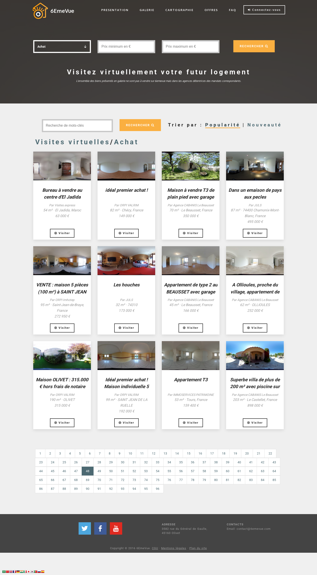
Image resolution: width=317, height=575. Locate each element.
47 (76, 471)
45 (52, 471)
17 (212, 453)
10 (130, 453)
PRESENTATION (115, 10)
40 (239, 462)
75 (157, 480)
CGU (155, 548)
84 (262, 480)
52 (134, 471)
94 (134, 488)
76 (169, 480)
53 (146, 471)
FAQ (232, 10)
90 (87, 488)
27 (87, 462)
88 (64, 488)
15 (188, 453)
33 (157, 462)
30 (122, 462)
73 (134, 480)
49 (99, 471)
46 (64, 471)
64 (274, 471)
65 (41, 480)
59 (216, 471)
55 (169, 471)
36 (192, 462)
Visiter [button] (62, 233)
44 (41, 471)
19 (235, 453)
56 (181, 471)
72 (122, 480)
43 (274, 462)
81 (227, 480)
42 (262, 462)
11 (142, 453)
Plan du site (198, 548)
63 (262, 471)
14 (177, 453)
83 (251, 480)
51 (122, 471)
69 (87, 480)
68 (76, 480)
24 (52, 462)
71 (111, 480)
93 (122, 488)
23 (41, 462)
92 (111, 488)
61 (239, 471)
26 (76, 462)
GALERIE (147, 10)
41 (251, 462)
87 (52, 488)
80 (216, 480)
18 (223, 453)
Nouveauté (264, 125)
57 (192, 471)
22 (270, 453)
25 (64, 462)
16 (200, 453)
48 (90, 471)
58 (204, 471)
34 (169, 462)
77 (181, 480)
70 (99, 480)
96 (157, 488)
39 (227, 462)
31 (134, 462)
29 (111, 462)
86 (41, 488)
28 (99, 462)
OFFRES (211, 10)
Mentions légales (173, 548)
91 (99, 488)
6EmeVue (62, 10)
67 (64, 480)
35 (181, 462)
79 (204, 480)
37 (204, 462)
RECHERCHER (254, 46)
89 (76, 488)
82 (239, 480)
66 (52, 480)
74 (146, 480)
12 (153, 453)
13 (165, 453)
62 (251, 471)
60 (227, 471)
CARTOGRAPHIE (179, 10)
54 (157, 471)
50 (111, 471)
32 (146, 462)
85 (274, 480)
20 (247, 453)
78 (192, 480)
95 (146, 488)
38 (216, 462)
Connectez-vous (264, 9)
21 (258, 453)
